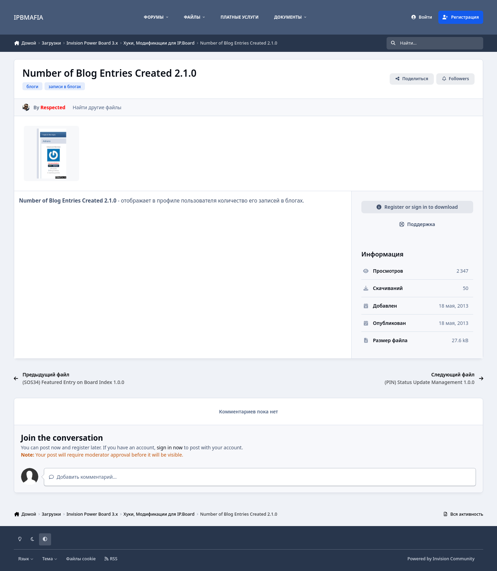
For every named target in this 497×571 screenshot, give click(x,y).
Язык (26, 559)
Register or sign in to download (417, 207)
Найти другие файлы (96, 107)
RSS (111, 559)
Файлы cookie (81, 559)
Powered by (440, 559)
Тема (49, 559)
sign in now (170, 447)
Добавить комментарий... (83, 477)
